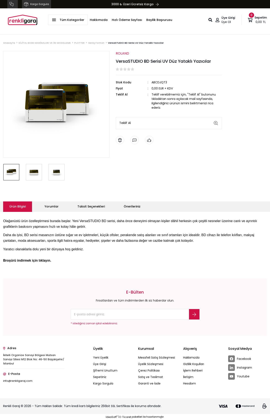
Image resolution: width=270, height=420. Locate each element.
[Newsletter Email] (135, 314)
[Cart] (257, 20)
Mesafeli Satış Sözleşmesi (156, 357)
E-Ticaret (125, 417)
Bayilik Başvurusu (159, 20)
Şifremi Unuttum (105, 370)
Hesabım (189, 383)
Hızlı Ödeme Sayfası (127, 20)
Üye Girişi (99, 364)
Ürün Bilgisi (17, 206)
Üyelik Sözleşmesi (150, 364)
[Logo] (22, 19)
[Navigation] (68, 20)
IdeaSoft (111, 417)
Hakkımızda (99, 20)
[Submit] (194, 314)
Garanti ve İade (149, 383)
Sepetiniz (99, 377)
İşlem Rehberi (193, 370)
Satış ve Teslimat (150, 377)
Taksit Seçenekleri (91, 206)
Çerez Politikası (149, 370)
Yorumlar (52, 206)
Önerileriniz (132, 206)
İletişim (188, 377)
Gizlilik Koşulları (193, 364)
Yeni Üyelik (100, 357)
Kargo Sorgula (103, 383)
